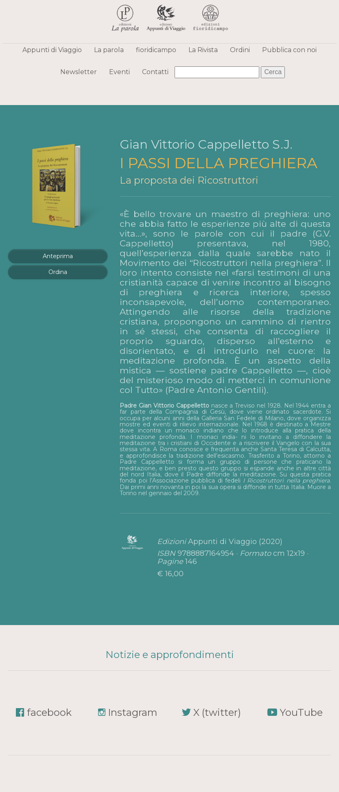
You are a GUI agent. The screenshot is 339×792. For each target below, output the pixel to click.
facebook (49, 712)
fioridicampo (156, 50)
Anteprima (58, 256)
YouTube (301, 712)
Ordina (57, 272)
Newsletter (78, 72)
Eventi (119, 72)
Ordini (240, 50)
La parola (109, 50)
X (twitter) (217, 712)
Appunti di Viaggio (52, 50)
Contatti (155, 72)
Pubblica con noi (289, 50)
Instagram (132, 712)
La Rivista (203, 50)
